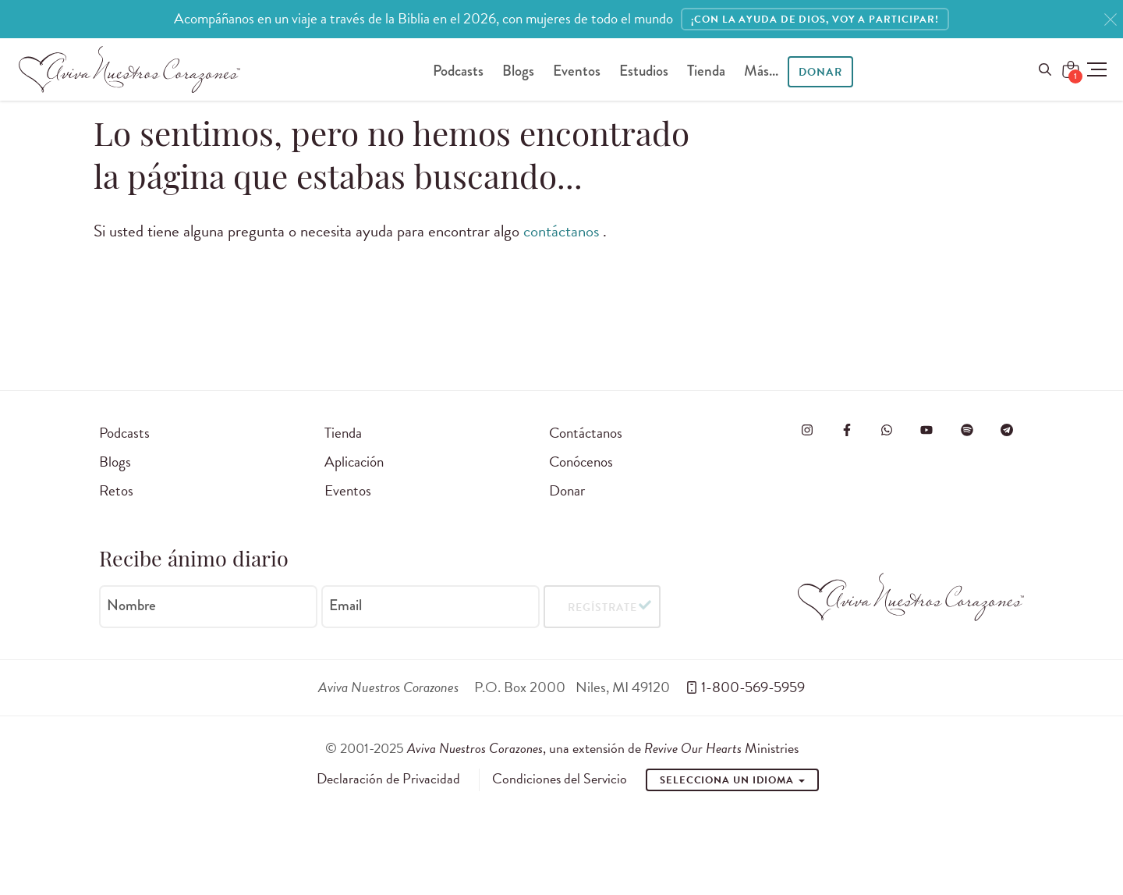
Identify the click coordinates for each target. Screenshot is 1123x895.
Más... (761, 70)
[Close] (1110, 20)
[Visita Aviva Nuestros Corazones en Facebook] (847, 430)
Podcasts (458, 70)
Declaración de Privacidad (388, 779)
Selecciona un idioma (732, 780)
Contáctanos (585, 432)
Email (345, 605)
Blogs (518, 70)
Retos (116, 490)
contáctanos (563, 230)
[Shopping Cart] (1070, 69)
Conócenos (581, 461)
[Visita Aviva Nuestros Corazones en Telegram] (1007, 430)
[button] (1097, 69)
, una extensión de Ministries (603, 747)
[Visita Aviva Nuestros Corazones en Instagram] (807, 430)
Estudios (643, 70)
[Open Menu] (1045, 69)
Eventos (576, 70)
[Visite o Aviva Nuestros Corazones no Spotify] (967, 430)
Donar (820, 72)
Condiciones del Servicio (559, 779)
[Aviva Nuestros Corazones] (129, 69)
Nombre (131, 605)
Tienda (706, 70)
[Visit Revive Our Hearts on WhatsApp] (887, 430)
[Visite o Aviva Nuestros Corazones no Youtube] (926, 430)
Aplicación (354, 461)
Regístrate (602, 607)
